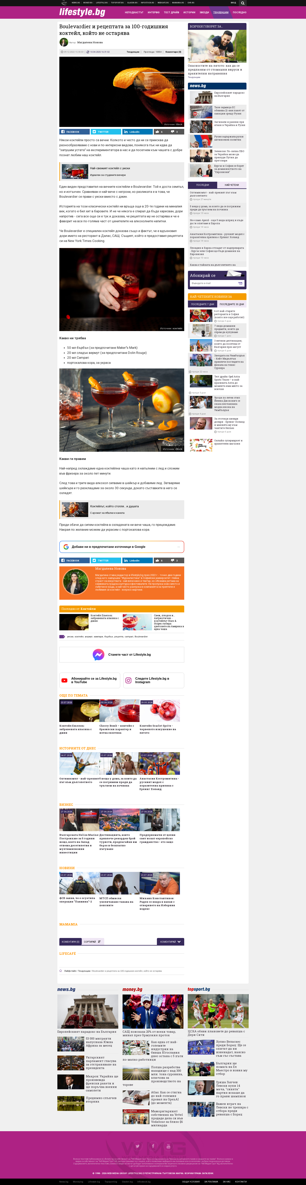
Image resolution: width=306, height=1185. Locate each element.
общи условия (191, 1182)
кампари (98, 636)
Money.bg (78, 1182)
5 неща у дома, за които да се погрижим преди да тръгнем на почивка (118, 782)
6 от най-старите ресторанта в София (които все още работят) (229, 314)
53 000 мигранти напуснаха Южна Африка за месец (99, 1042)
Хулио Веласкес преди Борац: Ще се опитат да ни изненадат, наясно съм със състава (231, 1048)
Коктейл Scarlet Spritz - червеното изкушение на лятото (158, 729)
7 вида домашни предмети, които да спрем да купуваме (226, 329)
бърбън (108, 636)
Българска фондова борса (148, 2)
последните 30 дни (232, 304)
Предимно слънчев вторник (101, 1099)
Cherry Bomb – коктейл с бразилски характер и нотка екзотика (116, 729)
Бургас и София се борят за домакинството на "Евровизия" (229, 169)
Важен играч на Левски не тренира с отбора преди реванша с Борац (232, 1109)
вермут (89, 636)
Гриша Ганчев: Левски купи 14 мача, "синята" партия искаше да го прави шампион (231, 1089)
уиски (70, 636)
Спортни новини (117, 2)
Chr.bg (191, 2)
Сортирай (92, 942)
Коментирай (168, 942)
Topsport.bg (111, 1182)
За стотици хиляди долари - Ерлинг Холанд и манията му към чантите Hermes (229, 423)
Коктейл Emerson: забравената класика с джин (105, 618)
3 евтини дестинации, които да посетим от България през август (228, 343)
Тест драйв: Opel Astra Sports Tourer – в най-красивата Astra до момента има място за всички (228, 383)
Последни (202, 185)
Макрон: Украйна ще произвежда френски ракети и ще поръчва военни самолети (102, 1083)
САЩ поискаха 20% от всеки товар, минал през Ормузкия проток (149, 1033)
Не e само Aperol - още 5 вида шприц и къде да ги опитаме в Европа (216, 222)
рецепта (118, 636)
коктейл (79, 636)
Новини (76, 2)
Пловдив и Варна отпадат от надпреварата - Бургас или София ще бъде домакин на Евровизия (217, 251)
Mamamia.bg (178, 2)
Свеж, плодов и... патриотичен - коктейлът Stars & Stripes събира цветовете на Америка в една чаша (169, 622)
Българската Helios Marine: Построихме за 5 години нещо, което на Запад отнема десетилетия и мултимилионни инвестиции (79, 843)
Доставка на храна (132, 2)
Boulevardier (141, 636)
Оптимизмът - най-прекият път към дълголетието (79, 780)
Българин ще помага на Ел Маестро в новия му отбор (231, 1068)
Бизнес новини (88, 2)
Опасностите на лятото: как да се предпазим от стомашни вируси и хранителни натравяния (215, 69)
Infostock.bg (143, 1182)
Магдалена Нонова (110, 568)
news (200, 86)
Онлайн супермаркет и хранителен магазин (228, 442)
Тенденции (133, 52)
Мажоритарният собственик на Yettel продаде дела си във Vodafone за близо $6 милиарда (167, 1118)
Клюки (102, 2)
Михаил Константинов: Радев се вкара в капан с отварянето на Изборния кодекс (157, 903)
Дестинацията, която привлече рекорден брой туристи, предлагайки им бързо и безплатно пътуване (118, 842)
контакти (241, 1182)
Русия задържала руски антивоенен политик (229, 138)
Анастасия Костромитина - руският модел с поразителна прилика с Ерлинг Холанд (159, 784)
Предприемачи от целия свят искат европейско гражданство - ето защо (157, 838)
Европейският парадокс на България (229, 94)
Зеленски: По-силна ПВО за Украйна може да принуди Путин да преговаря (229, 156)
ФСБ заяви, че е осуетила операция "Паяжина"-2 (77, 899)
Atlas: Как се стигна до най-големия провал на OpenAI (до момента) (166, 1097)
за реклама (211, 1182)
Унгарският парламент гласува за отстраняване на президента (101, 1063)
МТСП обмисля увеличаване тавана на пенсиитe (116, 901)
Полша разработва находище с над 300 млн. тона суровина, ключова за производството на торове (153, 1075)
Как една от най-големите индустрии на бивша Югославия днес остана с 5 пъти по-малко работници (153, 1050)
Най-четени (232, 185)
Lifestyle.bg (94, 1182)
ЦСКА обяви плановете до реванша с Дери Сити (216, 1033)
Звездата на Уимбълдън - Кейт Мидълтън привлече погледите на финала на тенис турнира (229, 361)
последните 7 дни (202, 304)
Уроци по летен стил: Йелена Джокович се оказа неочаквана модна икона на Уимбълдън (227, 404)
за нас (226, 1182)
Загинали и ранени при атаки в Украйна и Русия (229, 123)
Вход (233, 3)
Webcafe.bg (163, 2)
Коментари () (173, 52)
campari (129, 636)
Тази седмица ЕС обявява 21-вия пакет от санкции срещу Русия (229, 110)
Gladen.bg (127, 1182)
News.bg (63, 1182)
